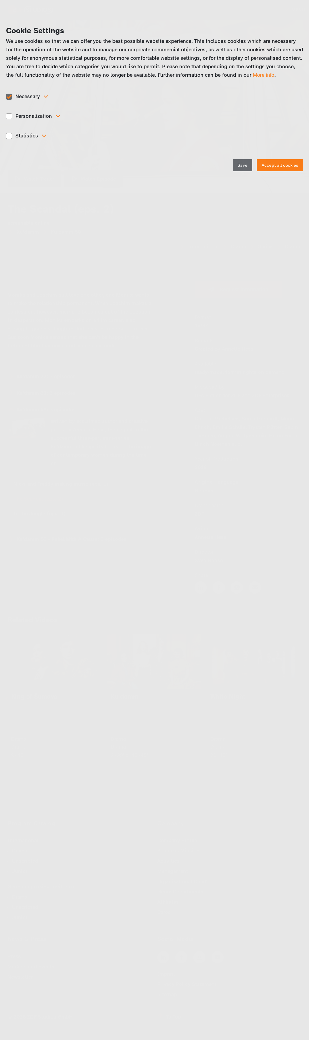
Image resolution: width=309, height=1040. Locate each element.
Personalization (33, 116)
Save (242, 165)
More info (263, 75)
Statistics (26, 136)
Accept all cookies (280, 165)
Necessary (27, 96)
